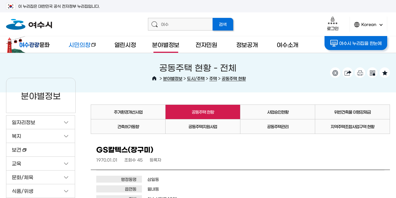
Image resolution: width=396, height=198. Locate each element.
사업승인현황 (277, 112)
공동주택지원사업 (202, 126)
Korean (368, 27)
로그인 (332, 23)
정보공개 (247, 44)
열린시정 (125, 44)
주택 (213, 78)
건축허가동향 (128, 126)
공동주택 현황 (234, 78)
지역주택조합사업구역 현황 (352, 126)
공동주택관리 (277, 126)
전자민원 (206, 44)
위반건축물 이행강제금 (352, 112)
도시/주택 (196, 78)
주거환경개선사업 (128, 112)
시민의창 (78, 47)
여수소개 (287, 44)
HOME (154, 78)
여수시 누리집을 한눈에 (356, 43)
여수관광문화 (29, 44)
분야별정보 (165, 44)
